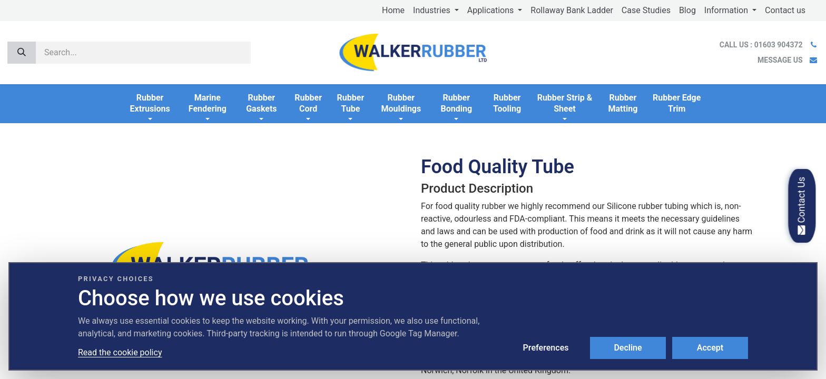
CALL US (762, 45)
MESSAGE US (780, 60)
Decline (628, 348)
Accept (710, 348)
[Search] (21, 53)
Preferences (546, 348)
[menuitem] (393, 10)
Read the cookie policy (120, 352)
